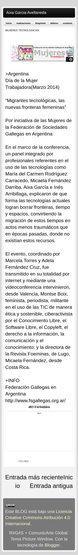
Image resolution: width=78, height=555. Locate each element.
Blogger (52, 545)
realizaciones (23, 23)
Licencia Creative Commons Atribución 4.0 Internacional (38, 517)
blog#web (40, 23)
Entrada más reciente (34, 477)
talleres (54, 23)
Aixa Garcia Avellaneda (26, 12)
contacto (67, 23)
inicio (9, 23)
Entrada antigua (51, 485)
